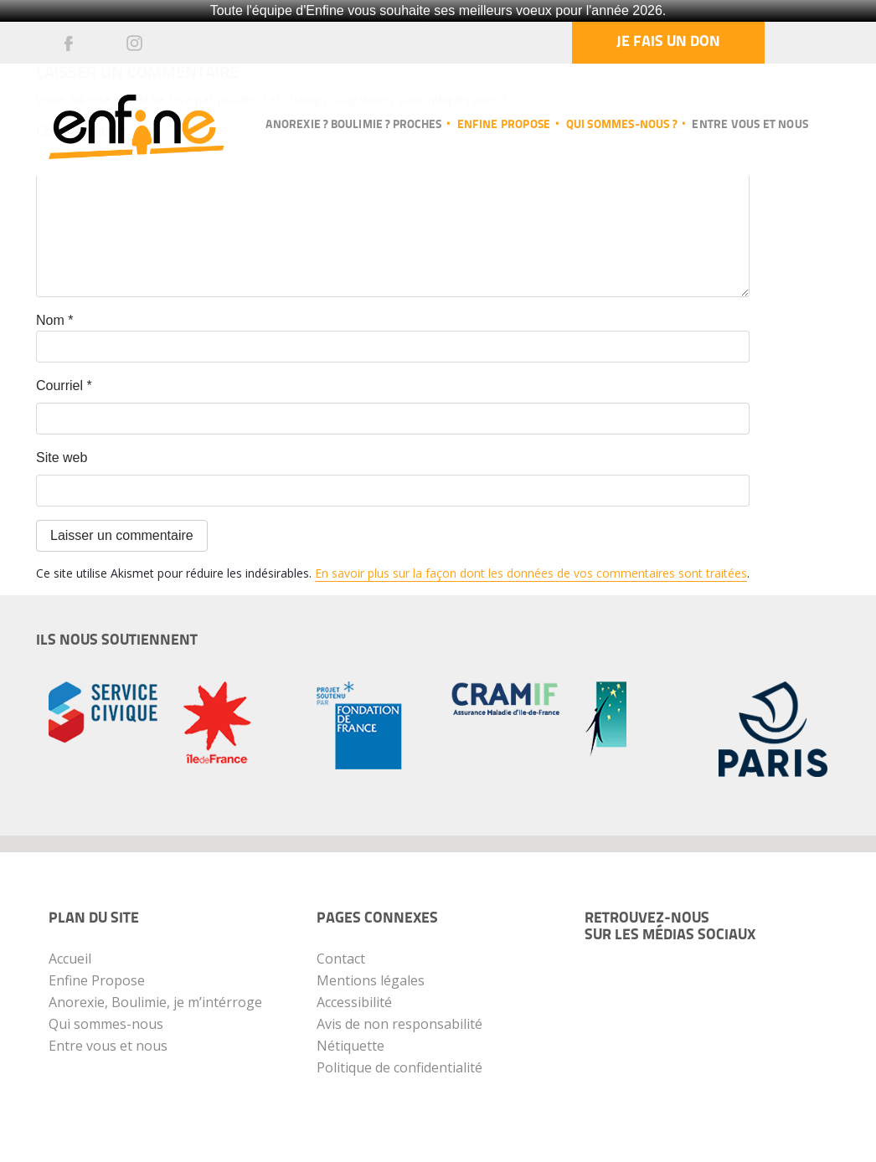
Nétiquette (350, 1045)
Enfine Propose (97, 980)
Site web (61, 457)
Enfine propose (504, 125)
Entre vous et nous (750, 125)
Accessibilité (354, 1002)
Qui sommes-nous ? (621, 125)
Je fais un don (668, 42)
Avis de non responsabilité (399, 1024)
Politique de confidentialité (399, 1067)
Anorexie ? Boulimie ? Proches (353, 125)
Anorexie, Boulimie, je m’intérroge (155, 1002)
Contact (341, 958)
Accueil (70, 958)
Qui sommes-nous (106, 1024)
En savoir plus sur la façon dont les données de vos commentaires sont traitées (531, 573)
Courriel (64, 385)
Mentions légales (371, 980)
